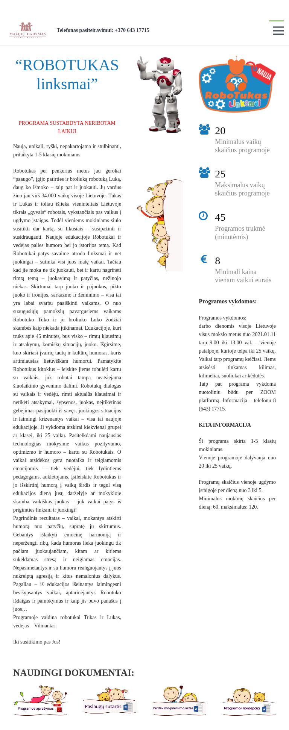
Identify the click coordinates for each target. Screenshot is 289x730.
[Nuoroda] (27, 30)
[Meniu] (278, 30)
